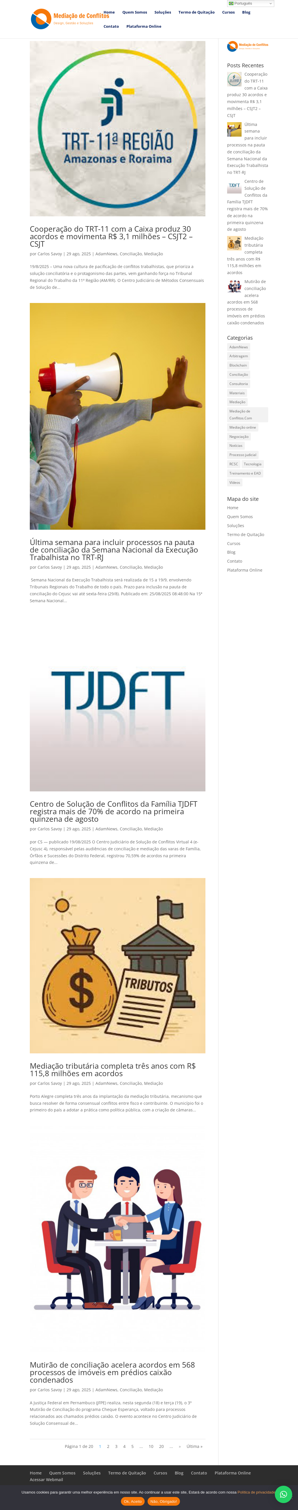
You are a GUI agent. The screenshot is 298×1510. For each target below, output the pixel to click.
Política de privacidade (256, 1492)
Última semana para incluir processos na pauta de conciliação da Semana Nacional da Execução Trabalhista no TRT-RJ (114, 549)
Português (240, 3)
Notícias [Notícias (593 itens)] (235, 445)
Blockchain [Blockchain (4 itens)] (238, 365)
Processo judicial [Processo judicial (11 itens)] (242, 454)
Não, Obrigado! (163, 1501)
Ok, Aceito (133, 1501)
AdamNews (106, 253)
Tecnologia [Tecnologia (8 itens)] (253, 464)
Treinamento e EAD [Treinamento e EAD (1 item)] (245, 473)
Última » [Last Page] (195, 1446)
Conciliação (131, 253)
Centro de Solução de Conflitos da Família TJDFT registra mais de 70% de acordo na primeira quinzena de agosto (113, 811)
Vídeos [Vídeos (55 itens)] (234, 482)
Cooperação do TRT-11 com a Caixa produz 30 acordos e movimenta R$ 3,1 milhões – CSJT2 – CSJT (111, 236)
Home (109, 12)
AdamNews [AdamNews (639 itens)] (238, 347)
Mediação (153, 253)
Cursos (228, 12)
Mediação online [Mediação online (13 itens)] (242, 427)
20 (161, 1446)
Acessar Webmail (46, 1479)
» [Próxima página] (180, 1446)
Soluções (162, 12)
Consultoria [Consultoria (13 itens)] (238, 383)
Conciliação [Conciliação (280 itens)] (238, 374)
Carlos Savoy (50, 253)
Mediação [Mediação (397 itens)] (237, 401)
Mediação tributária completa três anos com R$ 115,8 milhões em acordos (113, 1069)
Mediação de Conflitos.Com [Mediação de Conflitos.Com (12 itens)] (240, 415)
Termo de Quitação (197, 12)
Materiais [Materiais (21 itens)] (237, 392)
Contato (111, 26)
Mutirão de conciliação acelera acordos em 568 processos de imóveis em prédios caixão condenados (112, 1372)
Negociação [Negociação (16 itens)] (239, 436)
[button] (283, 1494)
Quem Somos (134, 12)
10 (151, 1446)
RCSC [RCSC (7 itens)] (233, 464)
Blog (246, 12)
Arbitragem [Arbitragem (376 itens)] (238, 356)
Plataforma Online (143, 26)
